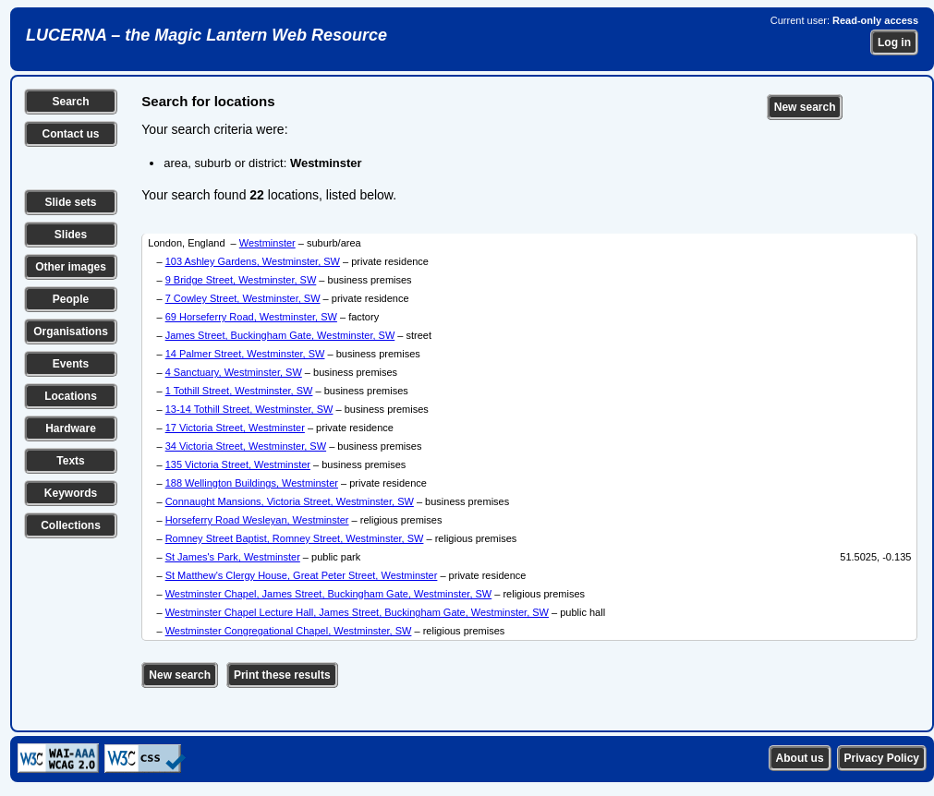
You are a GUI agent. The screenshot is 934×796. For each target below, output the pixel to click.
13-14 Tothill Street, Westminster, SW (249, 409)
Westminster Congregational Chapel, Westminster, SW (288, 630)
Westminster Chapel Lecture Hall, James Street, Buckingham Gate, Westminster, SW (357, 612)
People (71, 299)
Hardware (70, 428)
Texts (70, 460)
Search (70, 101)
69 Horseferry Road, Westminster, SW (251, 316)
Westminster (267, 242)
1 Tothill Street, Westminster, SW (239, 390)
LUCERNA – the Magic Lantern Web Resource (206, 35)
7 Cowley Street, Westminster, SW (243, 298)
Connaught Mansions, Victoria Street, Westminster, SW (289, 501)
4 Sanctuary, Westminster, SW (233, 372)
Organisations (70, 331)
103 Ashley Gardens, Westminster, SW (252, 261)
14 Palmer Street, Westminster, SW (245, 353)
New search (805, 107)
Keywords (70, 493)
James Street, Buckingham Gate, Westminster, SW (280, 335)
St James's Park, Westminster (232, 556)
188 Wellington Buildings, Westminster (251, 482)
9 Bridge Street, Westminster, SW (241, 279)
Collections (71, 525)
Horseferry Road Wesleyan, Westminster (257, 519)
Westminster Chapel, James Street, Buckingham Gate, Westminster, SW (328, 593)
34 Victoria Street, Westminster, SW (245, 446)
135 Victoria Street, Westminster (237, 464)
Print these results (282, 675)
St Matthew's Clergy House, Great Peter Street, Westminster (301, 575)
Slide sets (70, 202)
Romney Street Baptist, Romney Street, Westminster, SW (294, 538)
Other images (70, 266)
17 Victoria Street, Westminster (235, 427)
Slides (71, 234)
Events (71, 363)
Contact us (70, 133)
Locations (70, 396)
